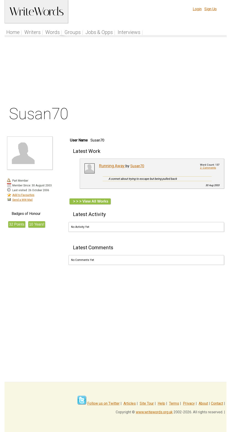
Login (197, 9)
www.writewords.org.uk (154, 412)
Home (13, 32)
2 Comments (208, 167)
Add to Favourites (23, 195)
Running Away (112, 165)
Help (161, 403)
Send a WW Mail (22, 199)
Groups (72, 32)
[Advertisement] (115, 72)
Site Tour (147, 403)
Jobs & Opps (99, 32)
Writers (32, 32)
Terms (174, 403)
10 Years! (36, 224)
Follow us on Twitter (103, 403)
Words (52, 32)
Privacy (189, 403)
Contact (217, 403)
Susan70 (137, 166)
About (203, 403)
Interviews (129, 32)
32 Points (16, 224)
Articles (129, 403)
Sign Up (210, 9)
